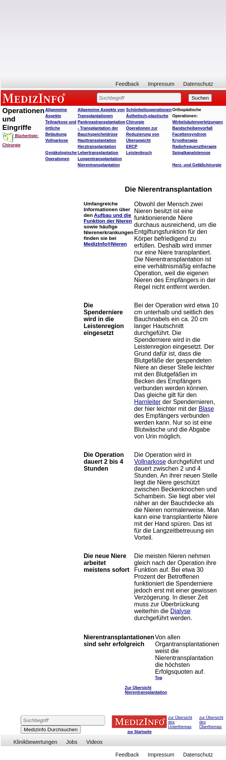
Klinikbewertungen (35, 742)
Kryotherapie (185, 140)
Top (158, 677)
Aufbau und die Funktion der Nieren (108, 218)
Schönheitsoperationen (149, 109)
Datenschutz (198, 84)
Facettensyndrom (189, 134)
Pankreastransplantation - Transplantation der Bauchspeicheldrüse (101, 128)
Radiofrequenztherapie (194, 146)
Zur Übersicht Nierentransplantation (146, 689)
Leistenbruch (139, 152)
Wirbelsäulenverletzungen (197, 122)
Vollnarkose (150, 461)
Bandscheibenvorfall (192, 128)
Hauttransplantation (97, 140)
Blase (206, 408)
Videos (94, 742)
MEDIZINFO (35, 97)
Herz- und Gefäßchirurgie (196, 165)
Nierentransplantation (99, 165)
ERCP (132, 146)
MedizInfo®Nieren (105, 244)
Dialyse (180, 611)
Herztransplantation (97, 146)
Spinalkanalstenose (191, 152)
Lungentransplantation (100, 158)
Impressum (161, 84)
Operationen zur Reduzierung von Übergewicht (142, 134)
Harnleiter (147, 402)
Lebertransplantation (98, 152)
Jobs (72, 742)
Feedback (127, 84)
